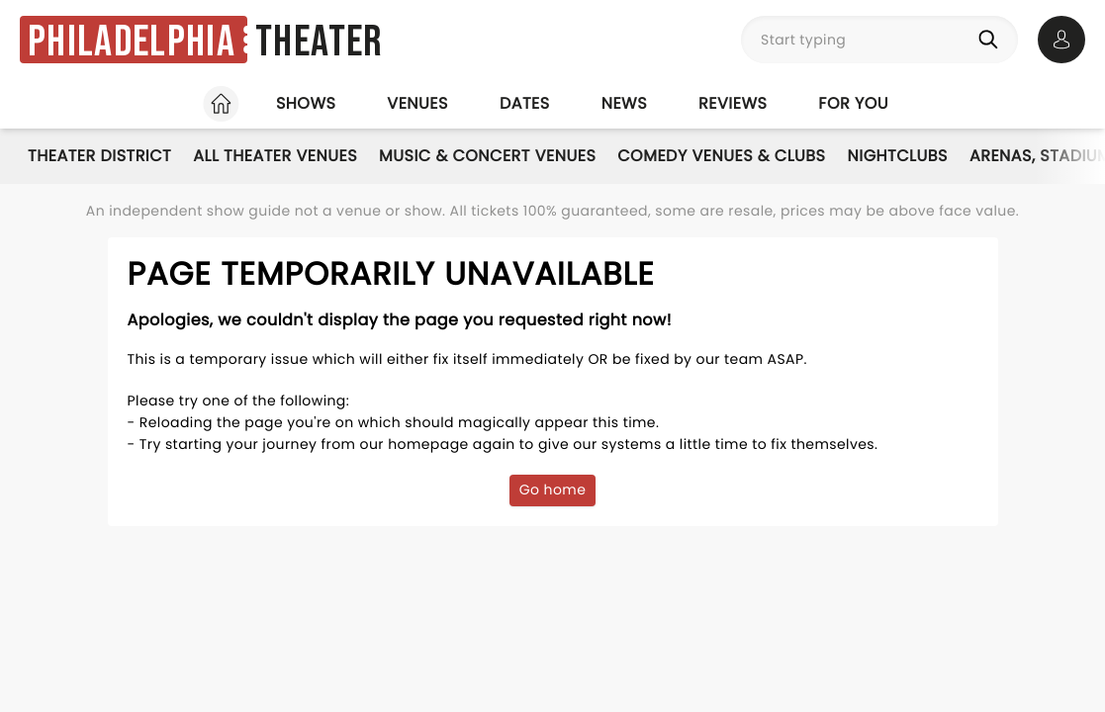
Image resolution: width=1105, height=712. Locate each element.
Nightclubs (898, 155)
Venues (417, 103)
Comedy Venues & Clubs (721, 155)
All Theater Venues (275, 155)
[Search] (992, 39)
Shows (305, 103)
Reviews (732, 103)
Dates (525, 103)
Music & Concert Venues (487, 155)
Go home (553, 489)
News (624, 103)
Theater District (99, 155)
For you (853, 103)
